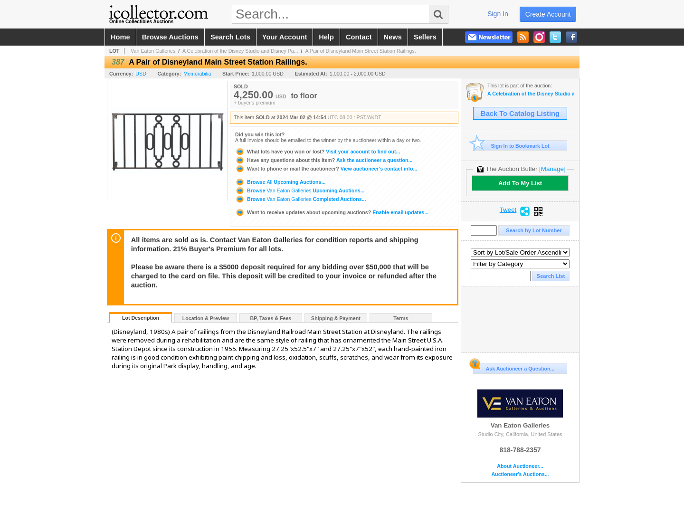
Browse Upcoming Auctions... (280, 182)
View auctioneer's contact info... (326, 168)
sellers (425, 37)
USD (140, 73)
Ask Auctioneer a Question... (513, 367)
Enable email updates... (331, 212)
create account (548, 14)
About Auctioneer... (520, 466)
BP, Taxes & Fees (271, 318)
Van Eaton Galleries (153, 51)
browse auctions (170, 37)
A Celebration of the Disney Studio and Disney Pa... (240, 51)
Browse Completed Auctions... (300, 199)
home (120, 37)
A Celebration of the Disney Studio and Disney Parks (530, 93)
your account (284, 37)
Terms (400, 318)
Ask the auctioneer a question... (323, 160)
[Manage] (552, 168)
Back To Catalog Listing (520, 113)
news (393, 37)
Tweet (508, 210)
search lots (230, 37)
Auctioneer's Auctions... (520, 474)
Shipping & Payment (336, 318)
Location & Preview (205, 318)
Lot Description (140, 318)
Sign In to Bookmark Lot (511, 145)
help (326, 37)
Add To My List (520, 183)
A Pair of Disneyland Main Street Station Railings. (360, 51)
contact (359, 37)
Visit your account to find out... (317, 151)
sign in (497, 14)
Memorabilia (197, 73)
